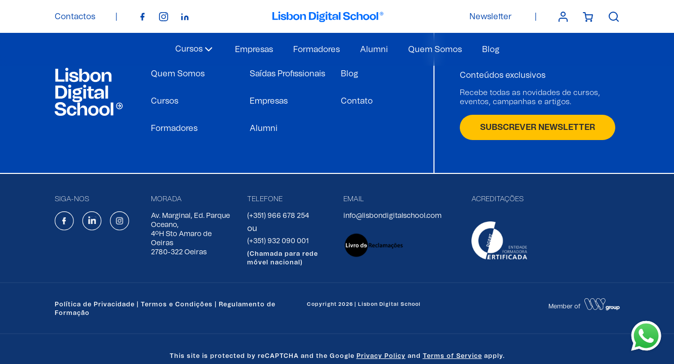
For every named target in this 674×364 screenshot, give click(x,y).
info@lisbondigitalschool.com (392, 215)
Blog (490, 50)
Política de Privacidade (95, 304)
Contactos (75, 17)
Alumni (374, 50)
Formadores (316, 50)
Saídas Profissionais (287, 74)
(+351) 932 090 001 (278, 241)
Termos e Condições (177, 304)
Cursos (164, 101)
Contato (357, 101)
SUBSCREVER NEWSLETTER (537, 127)
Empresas (254, 50)
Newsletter (490, 17)
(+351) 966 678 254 (278, 215)
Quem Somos (435, 50)
